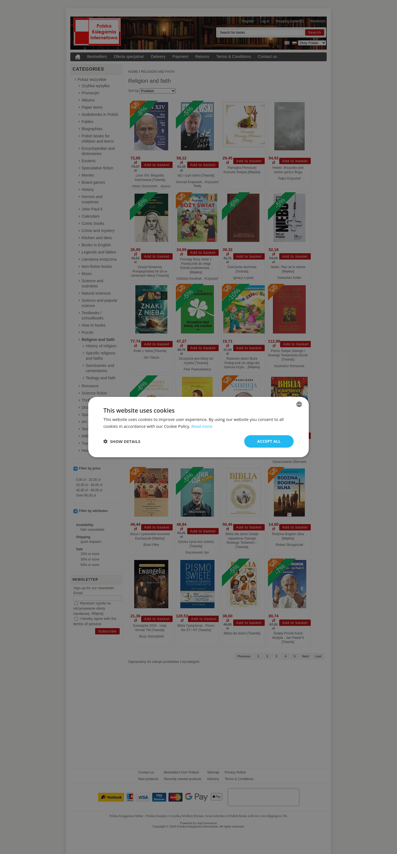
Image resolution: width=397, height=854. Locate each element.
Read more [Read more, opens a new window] (202, 426)
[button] (121, 441)
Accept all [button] (269, 441)
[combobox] (299, 404)
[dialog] (198, 427)
